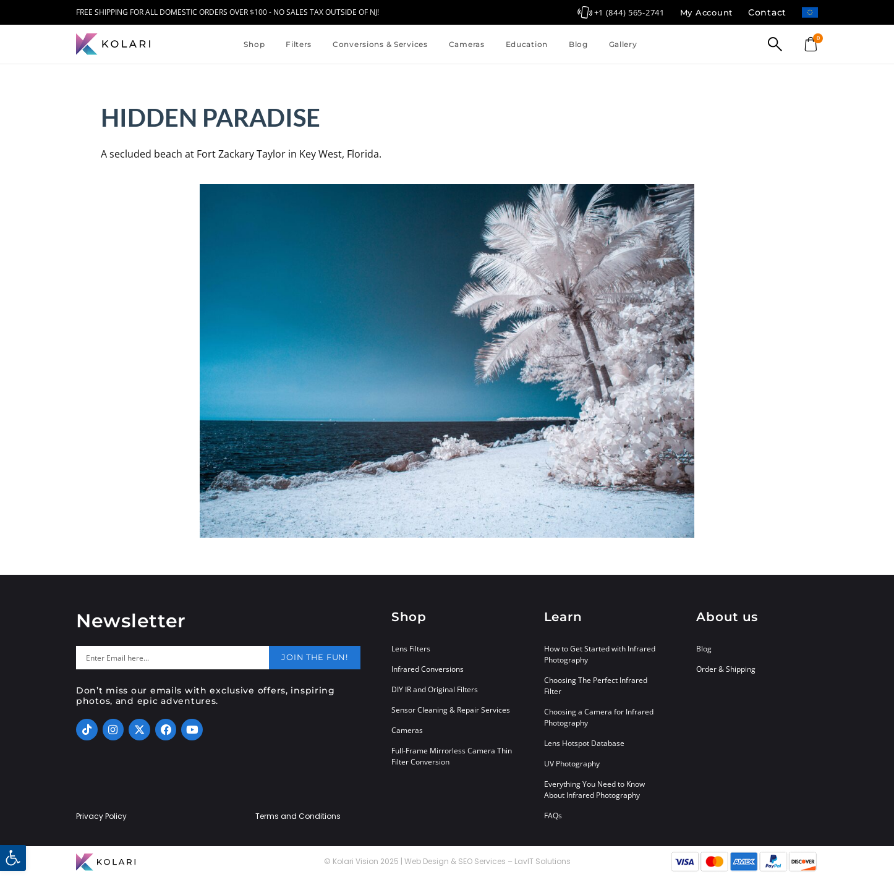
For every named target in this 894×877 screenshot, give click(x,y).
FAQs (553, 815)
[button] (13, 858)
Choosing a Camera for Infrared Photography (598, 717)
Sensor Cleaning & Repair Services (450, 710)
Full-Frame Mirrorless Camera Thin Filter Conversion (451, 756)
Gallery (623, 44)
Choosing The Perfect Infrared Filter (595, 686)
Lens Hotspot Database (584, 743)
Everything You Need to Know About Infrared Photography (594, 789)
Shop (254, 44)
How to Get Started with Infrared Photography (599, 654)
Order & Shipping (726, 669)
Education (527, 44)
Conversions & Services (380, 44)
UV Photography (572, 763)
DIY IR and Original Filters (434, 689)
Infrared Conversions (427, 669)
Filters (299, 44)
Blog (578, 44)
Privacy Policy (101, 816)
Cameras (467, 44)
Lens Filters (410, 648)
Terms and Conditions (298, 816)
